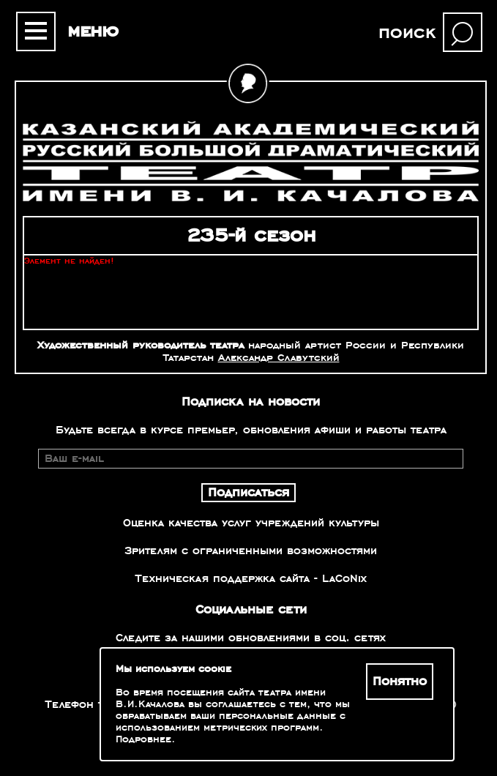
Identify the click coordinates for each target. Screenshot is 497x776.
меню (93, 31)
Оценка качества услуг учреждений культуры (251, 522)
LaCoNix (344, 578)
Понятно (400, 681)
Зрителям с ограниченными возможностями (250, 550)
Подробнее (143, 739)
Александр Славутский (279, 357)
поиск (407, 32)
